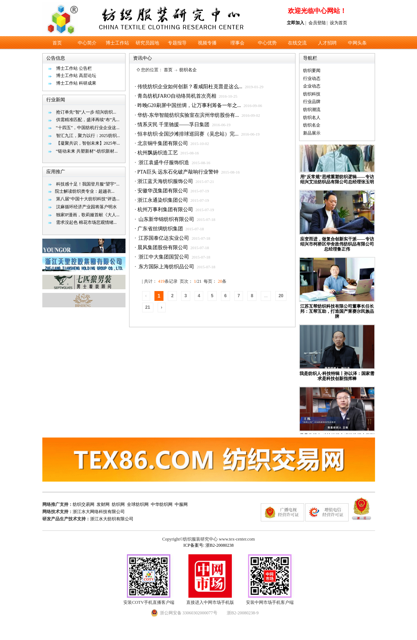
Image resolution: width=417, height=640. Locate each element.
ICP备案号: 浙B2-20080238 (208, 545)
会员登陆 (317, 22)
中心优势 (267, 43)
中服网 (181, 504)
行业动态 (311, 78)
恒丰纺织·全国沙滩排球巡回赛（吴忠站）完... (188, 134)
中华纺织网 (162, 504)
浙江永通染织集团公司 (162, 200)
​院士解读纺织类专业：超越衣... (85, 191)
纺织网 (118, 504)
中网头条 (357, 43)
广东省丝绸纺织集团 (160, 228)
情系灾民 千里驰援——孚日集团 (173, 124)
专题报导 (177, 43)
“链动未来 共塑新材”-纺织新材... (87, 151)
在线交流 (297, 43)
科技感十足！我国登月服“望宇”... (88, 184)
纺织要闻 (311, 70)
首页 (57, 43)
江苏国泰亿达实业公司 (163, 238)
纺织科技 (311, 94)
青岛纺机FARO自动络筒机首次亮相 (176, 96)
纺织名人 (311, 117)
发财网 (103, 504)
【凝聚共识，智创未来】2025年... (88, 143)
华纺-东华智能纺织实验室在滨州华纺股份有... (188, 115)
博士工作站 (117, 43)
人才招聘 (327, 43)
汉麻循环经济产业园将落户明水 (86, 206)
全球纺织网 (138, 504)
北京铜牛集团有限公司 (162, 143)
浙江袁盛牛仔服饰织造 (163, 162)
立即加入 (295, 22)
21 (147, 307)
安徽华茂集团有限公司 (162, 190)
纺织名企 (188, 69)
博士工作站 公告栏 (74, 68)
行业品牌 (311, 101)
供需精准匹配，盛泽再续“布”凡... (88, 119)
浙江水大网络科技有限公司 (99, 511)
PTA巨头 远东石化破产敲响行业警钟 (178, 172)
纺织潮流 (311, 109)
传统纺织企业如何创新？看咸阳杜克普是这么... (190, 86)
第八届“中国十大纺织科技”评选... (88, 198)
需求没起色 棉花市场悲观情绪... (86, 222)
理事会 (237, 43)
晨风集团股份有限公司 (162, 247)
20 (280, 295)
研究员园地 (147, 43)
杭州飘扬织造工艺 (157, 152)
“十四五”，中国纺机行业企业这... (88, 127)
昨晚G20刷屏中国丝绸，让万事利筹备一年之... (189, 105)
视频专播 (207, 43)
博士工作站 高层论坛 (76, 75)
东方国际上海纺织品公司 (166, 266)
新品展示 (311, 133)
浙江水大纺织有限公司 (111, 518)
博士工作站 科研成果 (76, 83)
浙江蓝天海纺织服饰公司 (165, 181)
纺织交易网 (83, 504)
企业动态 (311, 86)
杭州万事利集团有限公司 (165, 209)
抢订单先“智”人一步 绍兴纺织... (86, 112)
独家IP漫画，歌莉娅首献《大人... (88, 214)
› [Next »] (161, 307)
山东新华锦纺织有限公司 (166, 219)
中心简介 (87, 43)
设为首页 (338, 22)
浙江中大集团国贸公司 (163, 257)
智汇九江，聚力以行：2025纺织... (88, 135)
